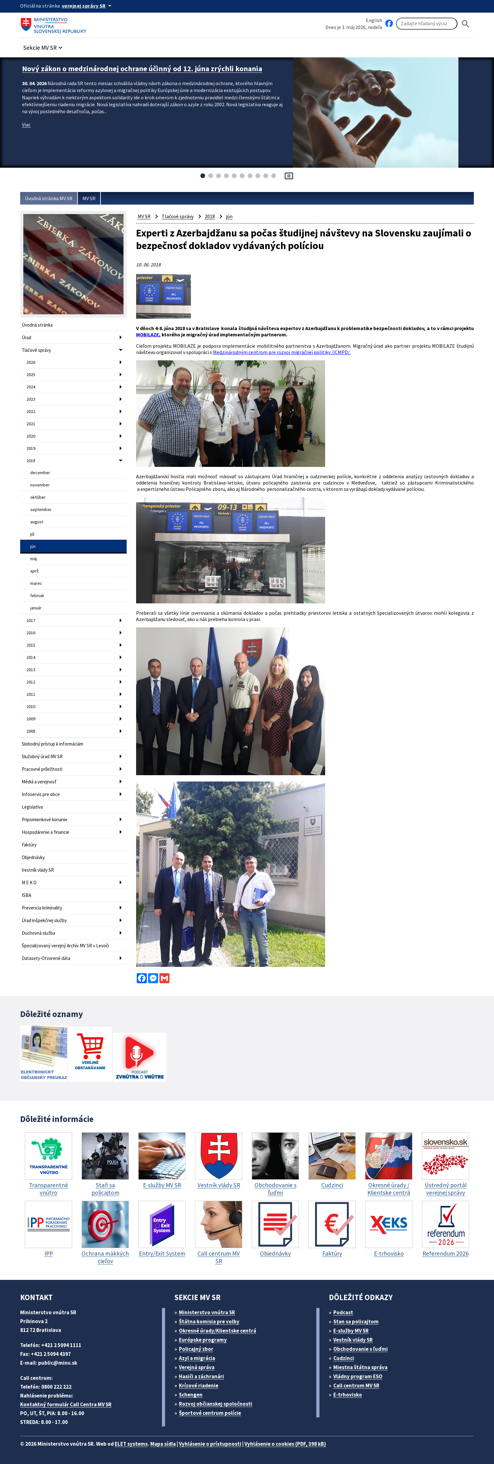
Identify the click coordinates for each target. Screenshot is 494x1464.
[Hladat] (465, 23)
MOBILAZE (147, 334)
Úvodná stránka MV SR (48, 198)
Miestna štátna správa (360, 1367)
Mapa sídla (163, 1443)
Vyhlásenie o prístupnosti (210, 1443)
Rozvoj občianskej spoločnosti (215, 1403)
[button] (44, 46)
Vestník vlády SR (38, 870)
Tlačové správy (36, 350)
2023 (30, 399)
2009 (30, 719)
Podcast (343, 1312)
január (36, 608)
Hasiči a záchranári (201, 1376)
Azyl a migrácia (197, 1358)
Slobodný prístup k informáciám (52, 744)
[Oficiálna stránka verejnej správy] (87, 5)
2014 (30, 657)
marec (36, 583)
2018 (30, 460)
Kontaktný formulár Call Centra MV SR (66, 1404)
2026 (30, 362)
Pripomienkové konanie (44, 819)
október (38, 497)
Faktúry (29, 845)
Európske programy (203, 1339)
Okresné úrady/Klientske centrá (217, 1330)
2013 (30, 669)
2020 (30, 436)
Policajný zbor (196, 1348)
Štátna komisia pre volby (209, 1321)
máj (33, 558)
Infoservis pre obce (41, 794)
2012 (30, 682)
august (36, 522)
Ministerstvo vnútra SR (207, 1312)
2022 (30, 411)
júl (32, 534)
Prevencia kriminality (42, 908)
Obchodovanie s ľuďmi (360, 1348)
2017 (30, 620)
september (41, 509)
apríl (34, 571)
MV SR (89, 198)
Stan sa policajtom (356, 1321)
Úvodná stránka (37, 325)
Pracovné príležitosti (42, 769)
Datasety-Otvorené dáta (46, 958)
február (37, 595)
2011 (30, 694)
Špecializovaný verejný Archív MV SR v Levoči (65, 946)
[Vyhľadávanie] (426, 24)
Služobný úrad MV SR (42, 756)
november (40, 485)
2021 (30, 424)
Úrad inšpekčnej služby (44, 920)
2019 (30, 448)
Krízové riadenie (198, 1385)
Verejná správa (197, 1367)
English (374, 20)
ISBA (26, 895)
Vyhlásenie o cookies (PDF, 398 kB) (285, 1443)
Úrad (26, 337)
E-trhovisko (347, 1394)
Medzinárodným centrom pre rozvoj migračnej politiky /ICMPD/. (282, 352)
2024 (30, 387)
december (40, 472)
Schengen (191, 1394)
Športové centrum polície (210, 1412)
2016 (30, 633)
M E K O (29, 883)
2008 (30, 731)
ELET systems (131, 1443)
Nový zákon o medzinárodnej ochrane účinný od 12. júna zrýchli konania (142, 68)
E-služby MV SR (351, 1330)
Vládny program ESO (357, 1376)
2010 (30, 706)
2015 (30, 645)
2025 (30, 374)
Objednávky (33, 857)
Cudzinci (343, 1358)
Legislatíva (32, 807)
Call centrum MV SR (356, 1385)
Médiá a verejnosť (39, 782)
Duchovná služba (38, 933)
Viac (26, 124)
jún (33, 546)
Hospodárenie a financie (45, 832)
